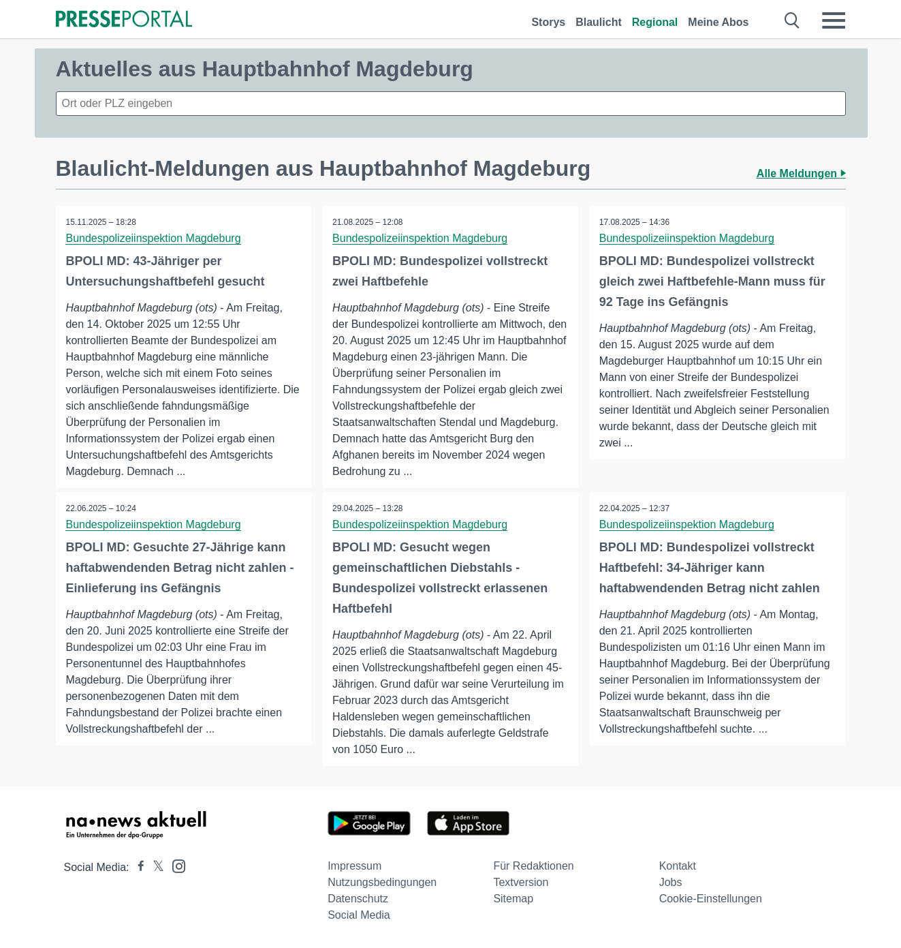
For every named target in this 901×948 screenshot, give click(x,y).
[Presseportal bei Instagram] (174, 865)
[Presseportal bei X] (154, 867)
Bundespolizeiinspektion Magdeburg (153, 238)
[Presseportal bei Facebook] (136, 867)
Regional (655, 22)
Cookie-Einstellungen (710, 898)
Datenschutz (358, 898)
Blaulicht (598, 22)
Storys (548, 22)
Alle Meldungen (801, 173)
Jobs (670, 882)
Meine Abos (718, 22)
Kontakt (677, 866)
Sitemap (513, 898)
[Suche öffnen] (792, 20)
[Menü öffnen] (833, 20)
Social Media (359, 915)
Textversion (520, 882)
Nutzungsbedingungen (382, 882)
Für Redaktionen (533, 866)
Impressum (354, 866)
